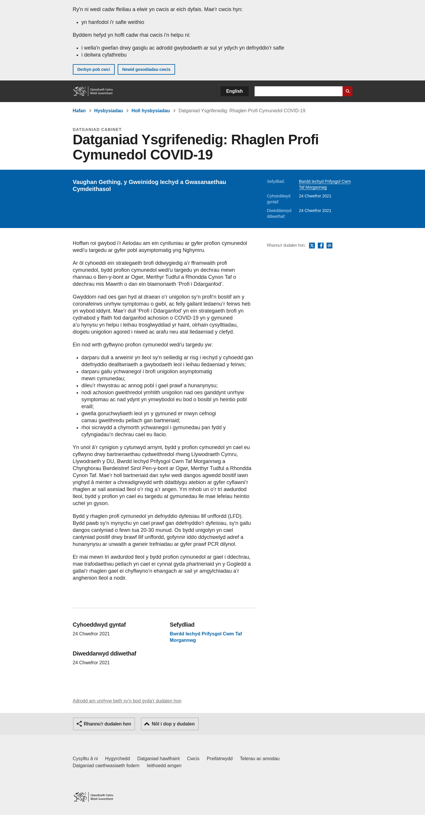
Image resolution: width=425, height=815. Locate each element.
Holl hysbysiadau (151, 110)
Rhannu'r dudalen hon (107, 723)
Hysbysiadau (108, 110)
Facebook (321, 246)
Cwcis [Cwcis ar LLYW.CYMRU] (193, 758)
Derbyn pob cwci (93, 69)
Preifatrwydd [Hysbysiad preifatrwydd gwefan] (220, 758)
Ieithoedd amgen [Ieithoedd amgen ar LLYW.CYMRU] (164, 765)
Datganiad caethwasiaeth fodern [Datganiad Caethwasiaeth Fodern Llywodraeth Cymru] (106, 765)
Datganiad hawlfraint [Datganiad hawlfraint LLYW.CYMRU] (158, 758)
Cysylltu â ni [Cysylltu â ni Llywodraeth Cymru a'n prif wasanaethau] (85, 758)
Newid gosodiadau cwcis (146, 69)
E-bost (329, 246)
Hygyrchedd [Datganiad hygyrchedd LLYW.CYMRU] (117, 758)
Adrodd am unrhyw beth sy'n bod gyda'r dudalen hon (127, 700)
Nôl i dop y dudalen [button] (173, 723)
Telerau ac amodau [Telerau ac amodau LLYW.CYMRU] (260, 758)
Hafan (79, 110)
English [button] (234, 91)
